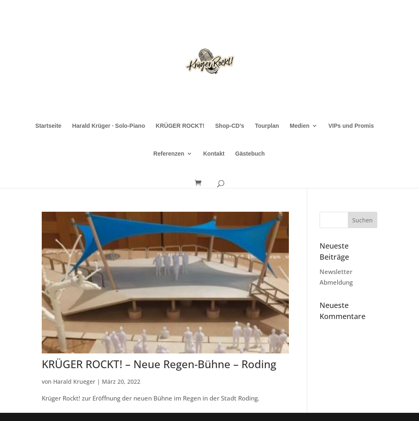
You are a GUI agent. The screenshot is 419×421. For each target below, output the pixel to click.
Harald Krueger (74, 381)
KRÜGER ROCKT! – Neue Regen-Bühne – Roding (159, 364)
